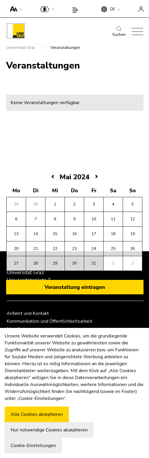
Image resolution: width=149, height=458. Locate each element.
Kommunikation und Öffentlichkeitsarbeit (49, 321)
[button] (14, 8)
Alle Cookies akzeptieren (37, 414)
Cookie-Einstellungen (33, 445)
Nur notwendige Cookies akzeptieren (49, 430)
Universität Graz (21, 48)
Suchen (119, 31)
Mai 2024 (74, 177)
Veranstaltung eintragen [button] (75, 287)
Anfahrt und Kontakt (28, 313)
